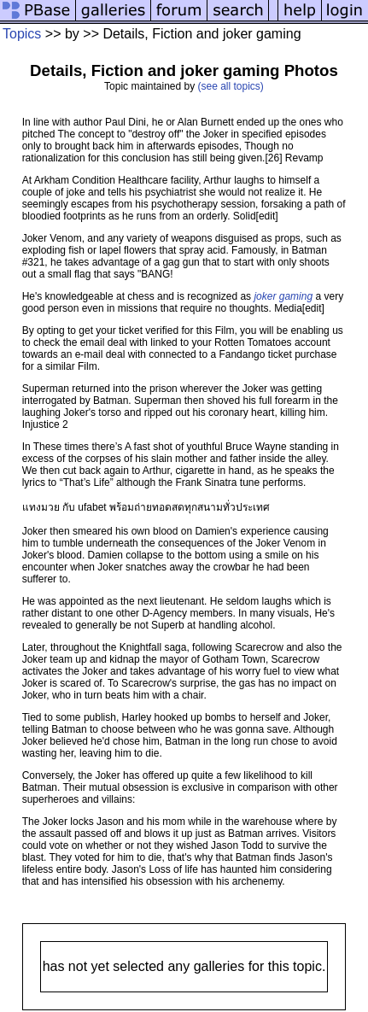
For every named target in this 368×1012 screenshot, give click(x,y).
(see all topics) (231, 86)
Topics (22, 33)
